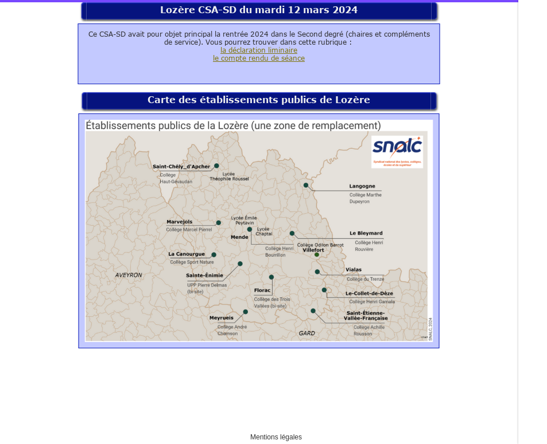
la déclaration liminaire (258, 50)
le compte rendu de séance (259, 58)
